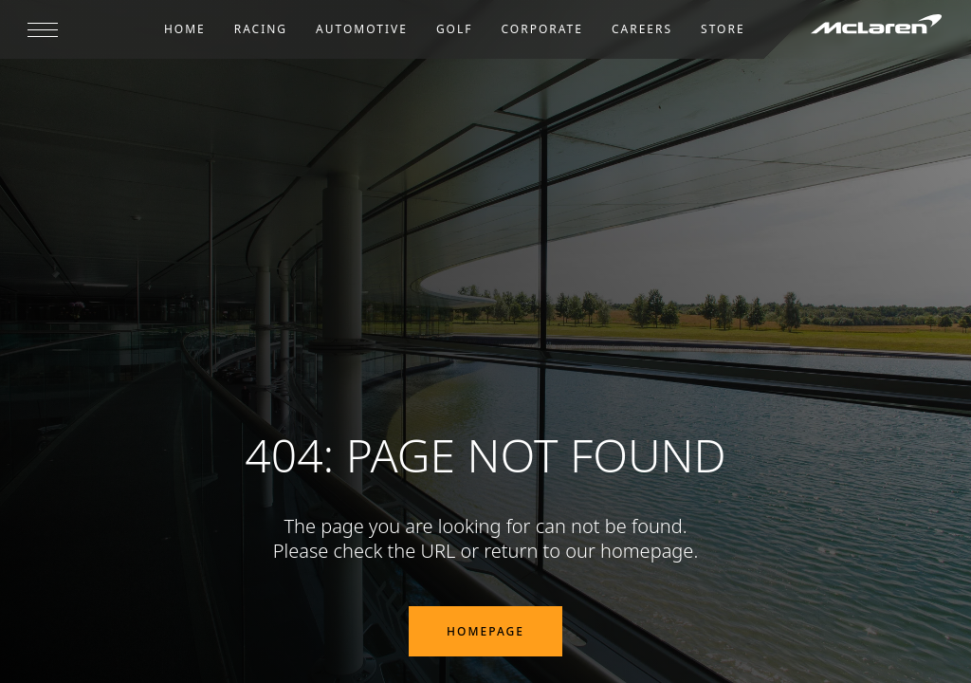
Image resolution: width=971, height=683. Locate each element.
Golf (454, 29)
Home (185, 29)
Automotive (362, 29)
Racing (260, 29)
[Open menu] (42, 29)
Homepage (485, 631)
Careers (642, 29)
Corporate (542, 29)
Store (723, 29)
